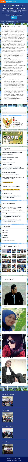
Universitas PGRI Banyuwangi (8, 240)
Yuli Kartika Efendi (8, 357)
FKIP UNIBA (5, 230)
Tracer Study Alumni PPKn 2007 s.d (10, 186)
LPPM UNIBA (5, 237)
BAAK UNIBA (5, 235)
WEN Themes (18, 460)
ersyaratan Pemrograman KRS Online (11, 174)
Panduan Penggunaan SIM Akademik (10, 157)
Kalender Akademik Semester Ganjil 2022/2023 (12, 152)
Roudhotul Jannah (8, 331)
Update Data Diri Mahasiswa (8, 162)
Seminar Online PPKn (7, 159)
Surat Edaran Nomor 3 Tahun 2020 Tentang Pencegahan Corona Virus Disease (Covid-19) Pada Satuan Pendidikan (13, 168)
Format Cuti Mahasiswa (7, 193)
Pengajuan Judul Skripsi (7, 154)
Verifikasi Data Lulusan (7, 164)
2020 (19, 186)
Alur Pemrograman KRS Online (9, 172)
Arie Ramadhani (8, 383)
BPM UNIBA (5, 232)
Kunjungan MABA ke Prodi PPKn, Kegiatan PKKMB (14, 213)
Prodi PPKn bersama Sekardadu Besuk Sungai (13, 210)
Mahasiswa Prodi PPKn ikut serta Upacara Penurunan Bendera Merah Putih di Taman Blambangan (12, 217)
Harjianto (6, 306)
